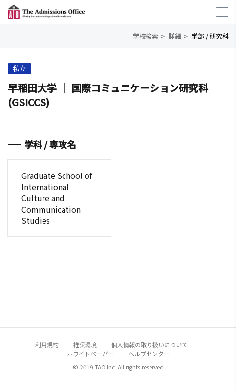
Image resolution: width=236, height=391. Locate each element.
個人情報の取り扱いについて (149, 344)
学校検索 (145, 36)
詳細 (175, 36)
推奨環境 (85, 344)
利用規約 (47, 344)
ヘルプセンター (149, 353)
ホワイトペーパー (90, 353)
